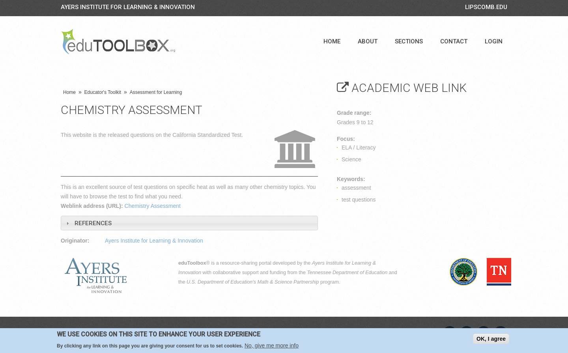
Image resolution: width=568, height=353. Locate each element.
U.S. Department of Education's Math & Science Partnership (253, 282)
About (367, 41)
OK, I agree (491, 339)
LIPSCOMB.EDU (486, 7)
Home (331, 41)
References (93, 223)
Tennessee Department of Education (347, 272)
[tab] (189, 223)
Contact (453, 41)
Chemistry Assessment (153, 206)
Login (494, 41)
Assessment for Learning (156, 92)
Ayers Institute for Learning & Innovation (128, 7)
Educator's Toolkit (102, 92)
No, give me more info (272, 345)
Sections (409, 41)
